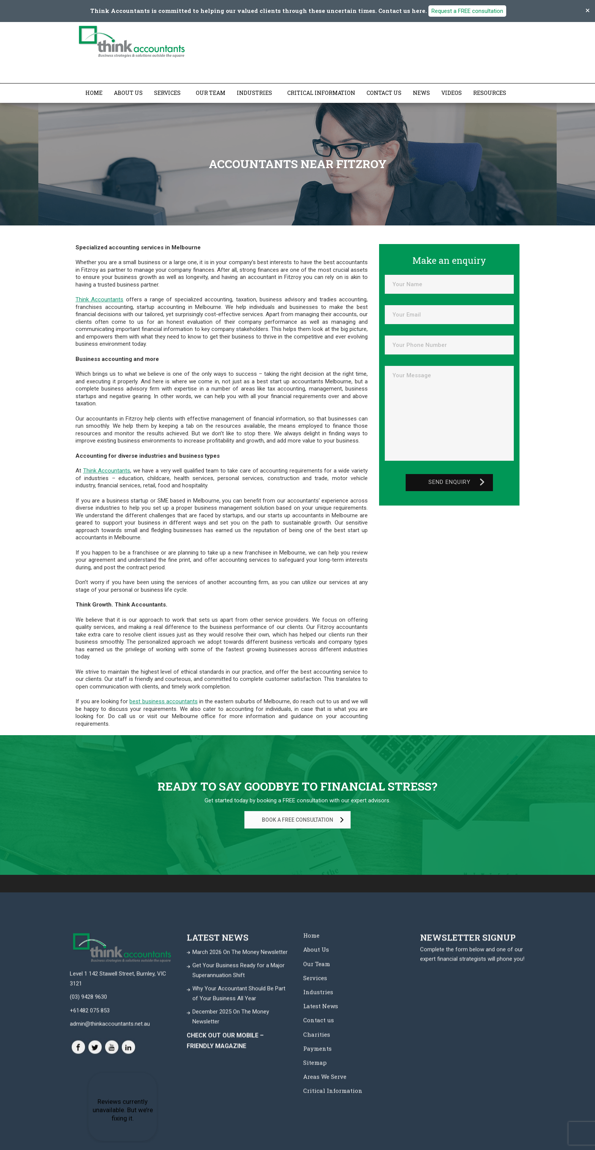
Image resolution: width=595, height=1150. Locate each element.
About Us (128, 92)
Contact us (384, 92)
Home (93, 92)
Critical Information (321, 92)
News (421, 92)
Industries (254, 92)
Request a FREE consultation (467, 11)
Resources (489, 92)
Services (167, 92)
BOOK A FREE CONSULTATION (304, 820)
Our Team (210, 92)
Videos (451, 92)
